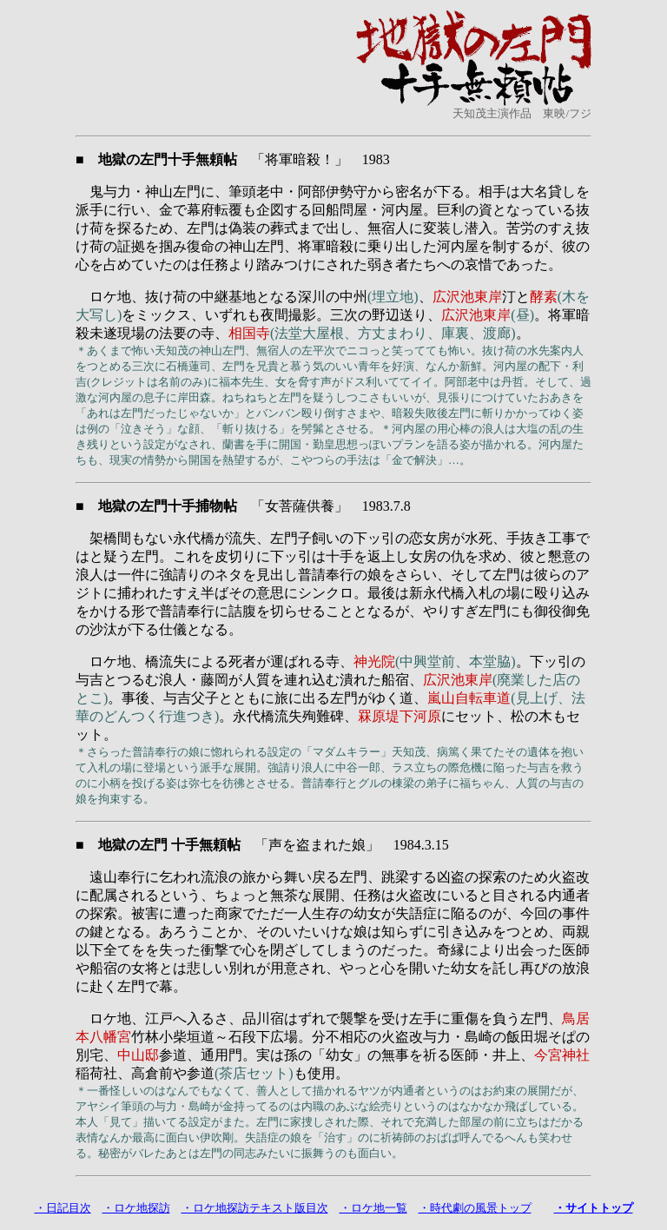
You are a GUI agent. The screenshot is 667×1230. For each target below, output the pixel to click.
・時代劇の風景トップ (475, 1207)
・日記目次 (63, 1207)
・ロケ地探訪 (136, 1207)
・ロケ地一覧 (373, 1207)
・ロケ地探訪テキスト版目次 (255, 1207)
